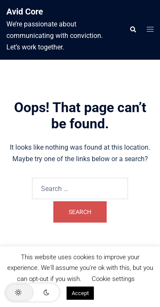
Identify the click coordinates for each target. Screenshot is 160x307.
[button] (132, 29)
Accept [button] (80, 293)
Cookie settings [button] (113, 279)
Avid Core (24, 11)
